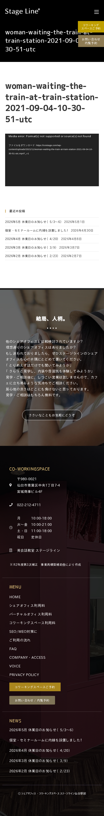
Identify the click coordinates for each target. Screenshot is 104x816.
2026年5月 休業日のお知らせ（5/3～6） (34, 221)
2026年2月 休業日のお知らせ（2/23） (32, 255)
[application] (52, 160)
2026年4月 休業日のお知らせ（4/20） (32, 238)
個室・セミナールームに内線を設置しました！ (37, 230)
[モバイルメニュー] (96, 11)
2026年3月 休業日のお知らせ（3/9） (31, 247)
